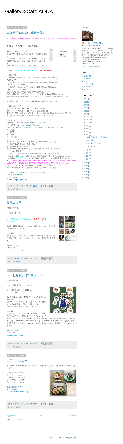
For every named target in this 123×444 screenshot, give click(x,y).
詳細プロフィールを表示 (90, 66)
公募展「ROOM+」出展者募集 (26, 32)
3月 (87, 153)
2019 (86, 163)
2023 (86, 105)
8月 (87, 128)
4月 (87, 150)
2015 (86, 175)
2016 (86, 172)
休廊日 (86, 81)
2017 (86, 169)
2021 (86, 111)
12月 (88, 117)
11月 (88, 119)
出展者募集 (16, 189)
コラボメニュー (17, 360)
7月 (87, 132)
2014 (86, 178)
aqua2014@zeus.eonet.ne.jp (15, 250)
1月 (87, 159)
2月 (87, 156)
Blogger (73, 438)
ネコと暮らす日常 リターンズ (26, 275)
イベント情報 (88, 84)
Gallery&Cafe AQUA (14, 175)
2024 (86, 102)
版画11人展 (14, 202)
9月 (87, 126)
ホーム (42, 416)
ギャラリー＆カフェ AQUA (94, 43)
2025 (86, 99)
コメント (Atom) (16, 419)
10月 (88, 122)
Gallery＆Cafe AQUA (29, 11)
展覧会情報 (16, 261)
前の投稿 (73, 416)
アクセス (87, 89)
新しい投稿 (11, 416)
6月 (87, 135)
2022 (86, 108)
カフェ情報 (16, 407)
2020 (86, 114)
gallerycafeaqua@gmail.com (31, 125)
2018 (86, 166)
